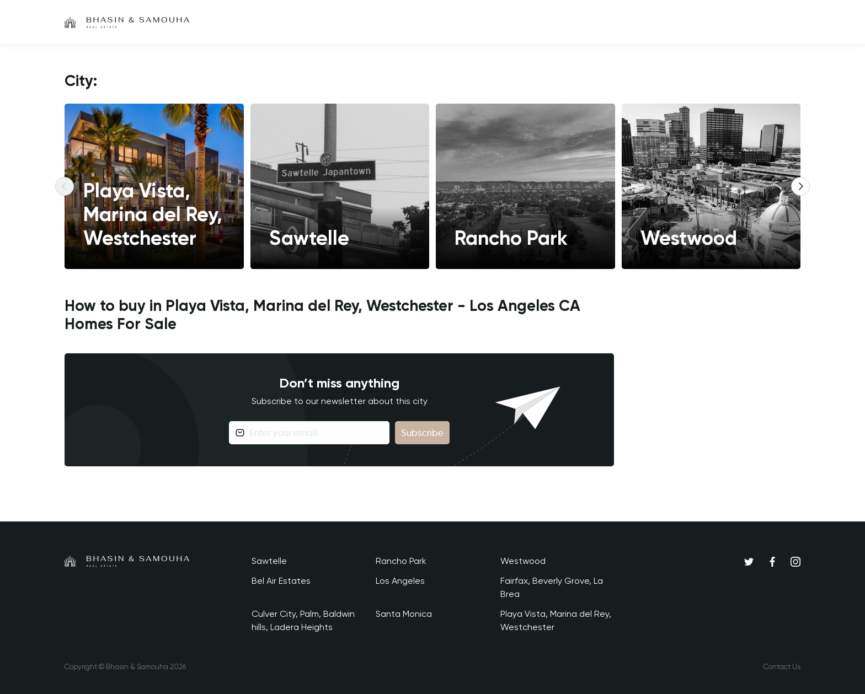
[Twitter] (749, 561)
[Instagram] (795, 561)
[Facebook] (772, 561)
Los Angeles (400, 580)
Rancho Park (401, 561)
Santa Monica (404, 614)
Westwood (523, 561)
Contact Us (781, 667)
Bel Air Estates (281, 580)
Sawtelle (269, 561)
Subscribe (422, 432)
